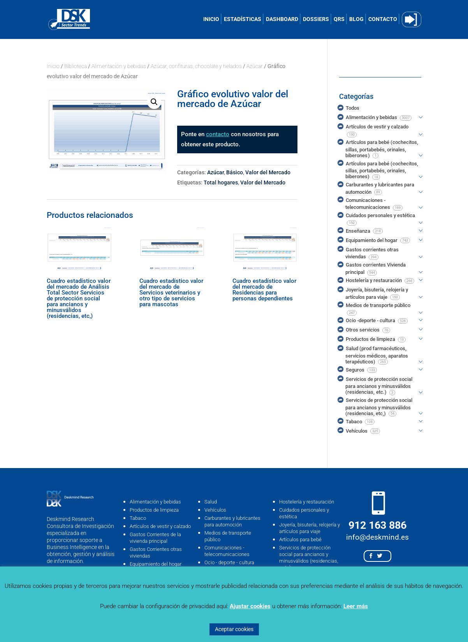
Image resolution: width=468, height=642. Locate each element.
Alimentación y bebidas (118, 66)
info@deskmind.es (377, 537)
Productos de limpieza (154, 510)
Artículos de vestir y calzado (160, 526)
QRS (339, 19)
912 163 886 (377, 525)
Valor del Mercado (267, 172)
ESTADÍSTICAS (242, 19)
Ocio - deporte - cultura (229, 562)
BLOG (356, 19)
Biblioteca (75, 66)
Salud (210, 502)
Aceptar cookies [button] (234, 629)
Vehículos (215, 510)
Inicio (53, 66)
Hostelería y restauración (306, 502)
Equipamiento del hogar (155, 564)
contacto (217, 134)
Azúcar (254, 66)
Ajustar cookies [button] (250, 606)
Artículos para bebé (300, 539)
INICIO (211, 19)
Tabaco (138, 518)
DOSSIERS (316, 19)
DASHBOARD (282, 19)
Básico (234, 172)
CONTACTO (382, 19)
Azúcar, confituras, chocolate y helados (196, 66)
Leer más (355, 606)
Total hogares (221, 182)
